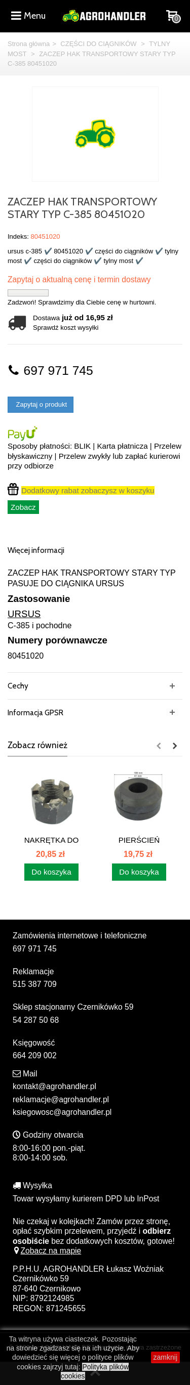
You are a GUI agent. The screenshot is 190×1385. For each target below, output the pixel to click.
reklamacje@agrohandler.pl (61, 1099)
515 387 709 (35, 984)
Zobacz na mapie (47, 1250)
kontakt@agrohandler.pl (54, 1086)
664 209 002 (35, 1055)
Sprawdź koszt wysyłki (65, 327)
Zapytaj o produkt (40, 404)
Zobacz (23, 507)
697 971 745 (50, 370)
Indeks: (18, 236)
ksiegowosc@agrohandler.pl (62, 1112)
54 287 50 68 (36, 1020)
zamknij (165, 1357)
